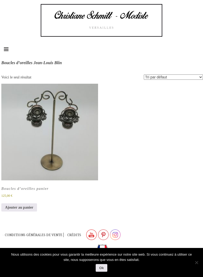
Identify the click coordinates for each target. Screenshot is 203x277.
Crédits (74, 235)
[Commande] (173, 77)
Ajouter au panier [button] (19, 207)
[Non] (196, 262)
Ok (101, 268)
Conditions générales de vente (33, 235)
